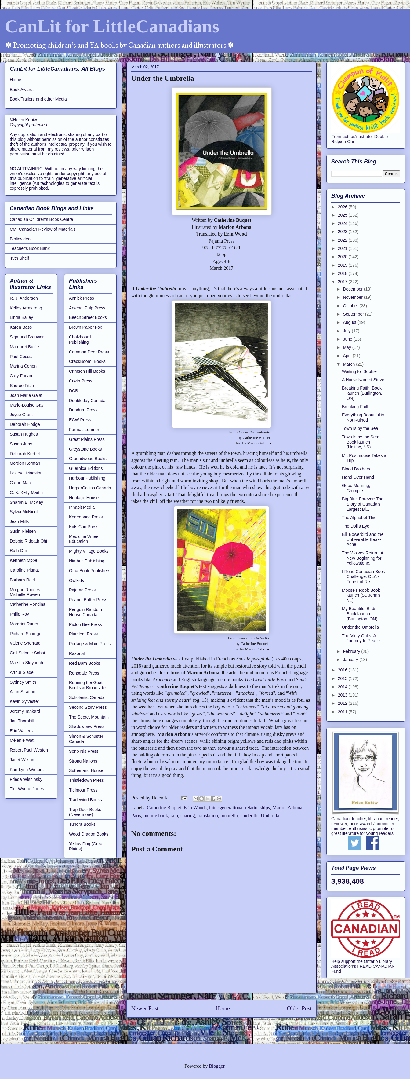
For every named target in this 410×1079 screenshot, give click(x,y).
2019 (343, 265)
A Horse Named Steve (363, 379)
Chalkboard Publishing (80, 340)
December (353, 289)
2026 (343, 206)
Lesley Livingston (26, 472)
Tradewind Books (85, 799)
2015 (343, 678)
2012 (343, 703)
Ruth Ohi (18, 550)
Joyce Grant (21, 414)
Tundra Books (82, 824)
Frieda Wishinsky (26, 779)
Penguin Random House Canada (85, 612)
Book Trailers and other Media (38, 99)
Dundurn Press (83, 410)
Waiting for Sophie (359, 371)
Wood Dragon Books (88, 834)
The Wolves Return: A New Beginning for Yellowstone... (362, 558)
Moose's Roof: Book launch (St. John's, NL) (362, 595)
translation (207, 815)
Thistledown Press (86, 780)
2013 (343, 695)
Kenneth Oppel (24, 560)
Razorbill (77, 653)
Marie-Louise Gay (27, 405)
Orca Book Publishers (89, 570)
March (349, 364)
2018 (343, 273)
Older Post (299, 1008)
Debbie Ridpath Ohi (28, 541)
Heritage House (84, 497)
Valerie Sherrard (25, 643)
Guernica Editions (86, 468)
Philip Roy (19, 614)
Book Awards (22, 89)
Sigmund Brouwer (27, 337)
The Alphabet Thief (360, 517)
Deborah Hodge (25, 424)
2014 (343, 686)
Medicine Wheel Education (84, 539)
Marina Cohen (23, 366)
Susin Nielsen (23, 531)
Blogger (216, 1066)
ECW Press (80, 419)
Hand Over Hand (358, 477)
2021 (343, 248)
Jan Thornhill (22, 721)
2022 (343, 240)
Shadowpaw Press (86, 726)
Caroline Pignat (24, 570)
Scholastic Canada (87, 697)
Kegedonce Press (86, 516)
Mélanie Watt (22, 740)
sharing (187, 815)
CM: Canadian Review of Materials (43, 229)
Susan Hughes (24, 434)
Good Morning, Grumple (356, 488)
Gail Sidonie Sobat (27, 652)
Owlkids (76, 580)
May (347, 347)
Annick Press (81, 298)
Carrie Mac (20, 482)
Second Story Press (88, 707)
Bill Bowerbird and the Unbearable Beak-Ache (362, 539)
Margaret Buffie (24, 346)
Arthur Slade (22, 672)
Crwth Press (80, 381)
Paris (136, 815)
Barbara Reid (22, 579)
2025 (343, 215)
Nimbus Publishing (86, 560)
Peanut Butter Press (88, 599)
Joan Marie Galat (26, 395)
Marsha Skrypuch (26, 662)
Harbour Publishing (87, 478)
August (350, 322)
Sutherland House (86, 770)
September (354, 314)
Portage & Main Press (90, 643)
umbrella (229, 815)
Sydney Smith (23, 682)
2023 (343, 231)
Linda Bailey (21, 317)
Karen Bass (21, 327)
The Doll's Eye (355, 526)
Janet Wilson (22, 759)
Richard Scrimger (26, 633)
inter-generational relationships (239, 807)
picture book (155, 815)
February (352, 651)
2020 (343, 256)
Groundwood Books (88, 458)
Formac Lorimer (84, 429)
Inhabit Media (82, 507)
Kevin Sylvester (24, 701)
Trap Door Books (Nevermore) (85, 812)
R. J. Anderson (24, 298)
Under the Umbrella (259, 815)
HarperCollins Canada (90, 487)
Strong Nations (83, 761)
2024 (343, 223)
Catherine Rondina (27, 604)
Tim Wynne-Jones (27, 788)
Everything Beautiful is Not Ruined (363, 417)
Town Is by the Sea (360, 428)
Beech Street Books (88, 317)
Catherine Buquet (164, 807)
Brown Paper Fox (85, 327)
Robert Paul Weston (29, 750)
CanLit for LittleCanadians (112, 26)
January (351, 659)
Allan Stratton (22, 691)
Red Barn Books (84, 663)
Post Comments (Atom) (235, 1026)
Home (223, 1008)
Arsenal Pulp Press (87, 307)
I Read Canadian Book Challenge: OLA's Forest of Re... (363, 576)
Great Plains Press (87, 439)
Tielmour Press (83, 790)
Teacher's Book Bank (30, 248)
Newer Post (144, 1008)
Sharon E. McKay (26, 502)
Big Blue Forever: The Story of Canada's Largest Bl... (362, 504)
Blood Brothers (356, 468)
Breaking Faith (355, 406)
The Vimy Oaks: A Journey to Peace (361, 638)
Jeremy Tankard (25, 711)
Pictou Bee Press (85, 624)
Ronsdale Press (84, 673)
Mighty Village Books (89, 551)
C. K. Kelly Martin (26, 492)
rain (174, 815)
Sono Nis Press (83, 751)
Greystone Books (85, 449)
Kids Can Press (83, 526)
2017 (343, 281)
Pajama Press (82, 589)
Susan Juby (21, 443)
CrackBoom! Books (87, 361)
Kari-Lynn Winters (27, 769)
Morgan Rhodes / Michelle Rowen (26, 592)
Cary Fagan (21, 375)
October (351, 305)
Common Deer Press (89, 351)
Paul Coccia (21, 356)
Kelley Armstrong (26, 307)
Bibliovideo (20, 238)
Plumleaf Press (83, 633)
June (348, 339)
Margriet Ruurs (24, 623)
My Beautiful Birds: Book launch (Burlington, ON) (360, 613)
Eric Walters (21, 730)
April (348, 355)
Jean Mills (19, 521)
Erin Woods (195, 807)
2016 (343, 670)
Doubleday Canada (87, 400)
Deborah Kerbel (25, 453)
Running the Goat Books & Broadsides (88, 685)
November (353, 297)
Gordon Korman (25, 463)
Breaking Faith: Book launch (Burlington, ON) (362, 393)
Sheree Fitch (22, 385)
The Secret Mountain (89, 717)
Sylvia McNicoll (24, 511)
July (347, 330)
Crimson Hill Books (87, 371)
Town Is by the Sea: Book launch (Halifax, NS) (360, 442)
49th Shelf (19, 258)
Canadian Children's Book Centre (41, 219)
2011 (343, 711)
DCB (73, 390)
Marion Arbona (287, 807)
